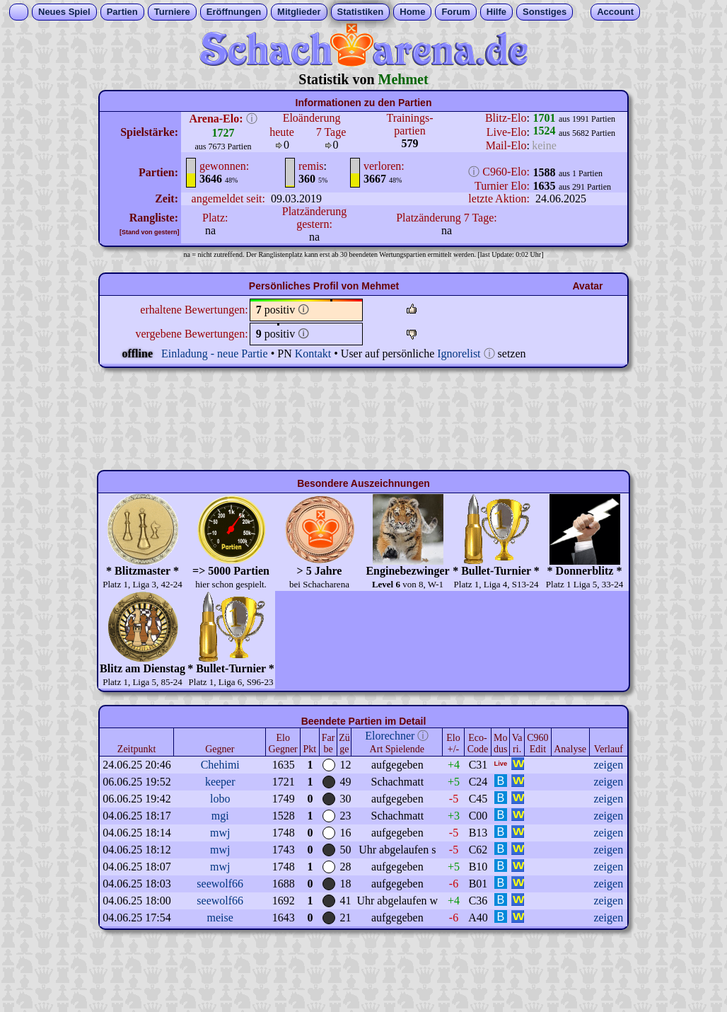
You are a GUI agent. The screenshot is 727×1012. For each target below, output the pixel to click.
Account (615, 11)
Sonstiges (544, 11)
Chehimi (220, 765)
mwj (220, 833)
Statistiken (360, 11)
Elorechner (389, 736)
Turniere (172, 11)
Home (412, 11)
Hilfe (496, 11)
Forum (455, 11)
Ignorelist (458, 353)
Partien (122, 11)
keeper (220, 782)
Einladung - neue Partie (214, 353)
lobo (220, 799)
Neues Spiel (64, 11)
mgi (220, 816)
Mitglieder (298, 11)
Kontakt (313, 353)
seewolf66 (220, 884)
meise (220, 918)
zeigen (608, 765)
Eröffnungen (234, 11)
